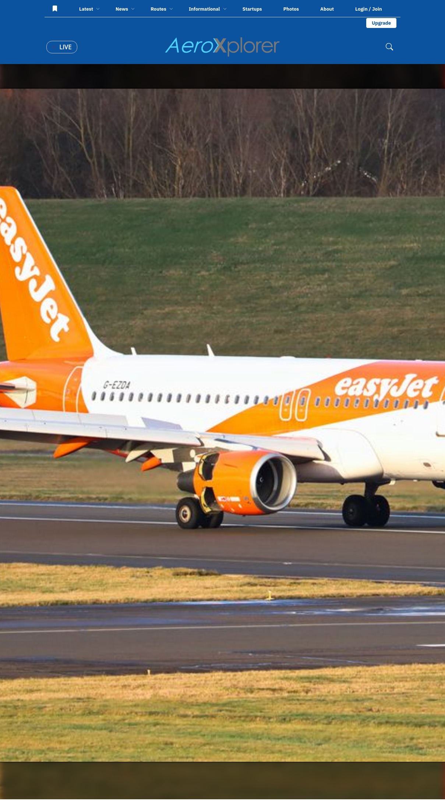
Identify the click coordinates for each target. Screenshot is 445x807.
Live (61, 47)
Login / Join (368, 9)
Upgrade (381, 23)
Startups (252, 9)
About (327, 9)
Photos (291, 9)
